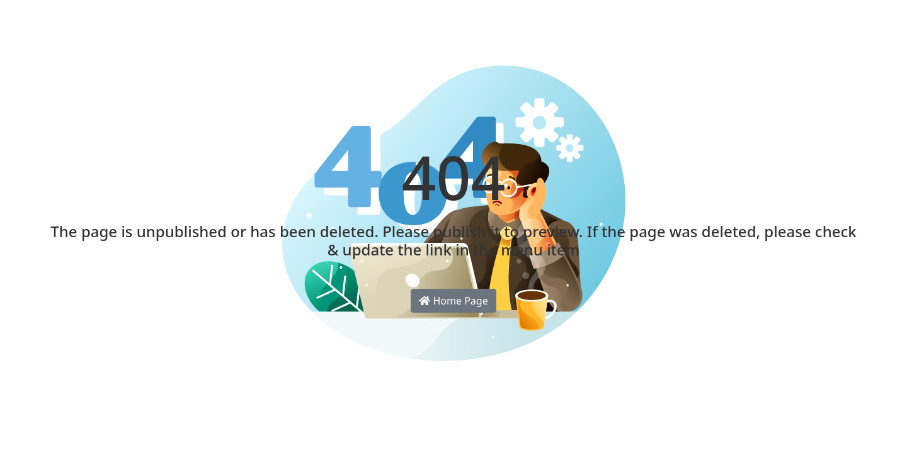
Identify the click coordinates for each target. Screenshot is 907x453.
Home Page (453, 301)
